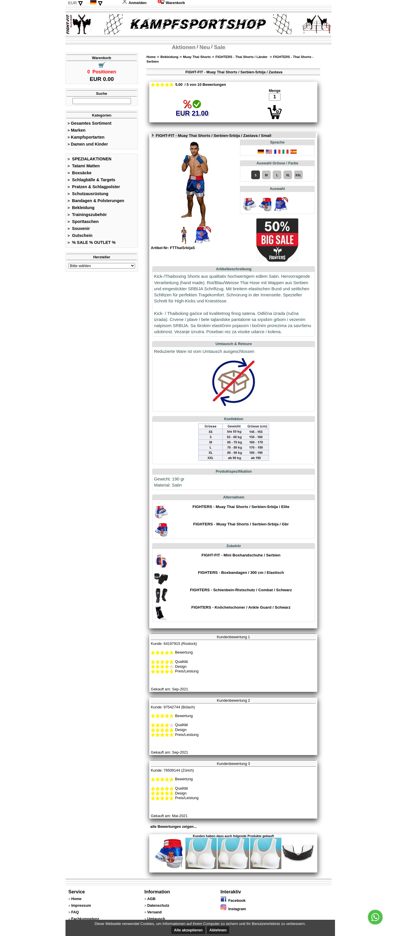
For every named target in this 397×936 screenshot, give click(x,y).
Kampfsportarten (86, 137)
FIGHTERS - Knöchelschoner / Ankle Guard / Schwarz (240, 607)
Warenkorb (171, 3)
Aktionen (184, 47)
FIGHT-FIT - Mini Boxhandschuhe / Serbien (240, 555)
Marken (76, 130)
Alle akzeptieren (188, 930)
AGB (151, 899)
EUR (72, 3)
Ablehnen (218, 930)
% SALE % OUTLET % (92, 242)
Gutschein (80, 235)
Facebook (233, 900)
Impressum (81, 905)
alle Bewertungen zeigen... (173, 826)
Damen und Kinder (88, 144)
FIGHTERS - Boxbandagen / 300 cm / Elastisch (241, 572)
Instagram (233, 909)
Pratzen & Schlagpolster (94, 186)
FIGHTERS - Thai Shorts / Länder (242, 57)
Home (151, 57)
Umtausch (156, 919)
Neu (204, 47)
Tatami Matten (84, 166)
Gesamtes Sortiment (90, 123)
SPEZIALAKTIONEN (90, 159)
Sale (219, 47)
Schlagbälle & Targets (91, 179)
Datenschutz (158, 905)
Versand (154, 912)
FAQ (75, 912)
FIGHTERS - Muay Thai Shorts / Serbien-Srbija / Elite (240, 507)
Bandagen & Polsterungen (96, 200)
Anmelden (134, 3)
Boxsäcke (80, 172)
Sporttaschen (83, 221)
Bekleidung (81, 207)
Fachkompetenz (85, 919)
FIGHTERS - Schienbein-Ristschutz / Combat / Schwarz (241, 590)
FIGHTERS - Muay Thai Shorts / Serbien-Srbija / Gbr (241, 524)
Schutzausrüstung (88, 193)
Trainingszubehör (87, 214)
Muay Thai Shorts (197, 57)
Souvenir (79, 228)
